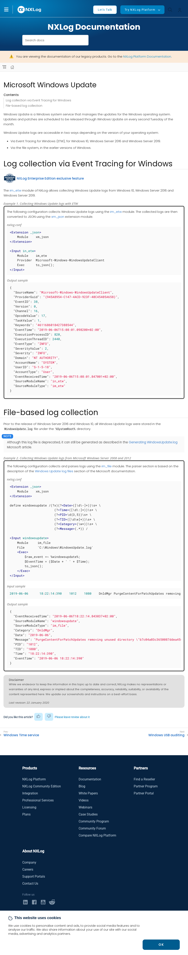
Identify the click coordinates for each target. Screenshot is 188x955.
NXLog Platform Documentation (147, 56)
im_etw (15, 190)
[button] (10, 9)
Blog (82, 786)
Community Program (94, 821)
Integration (30, 793)
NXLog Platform (34, 779)
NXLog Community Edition (41, 786)
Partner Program (146, 786)
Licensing (29, 807)
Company (29, 862)
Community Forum (92, 828)
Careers (27, 869)
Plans (26, 814)
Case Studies (88, 814)
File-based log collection (24, 106)
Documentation (90, 779)
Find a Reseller (144, 779)
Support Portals (33, 876)
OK (161, 944)
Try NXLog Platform (140, 9)
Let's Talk (105, 9)
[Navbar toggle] (4, 67)
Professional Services (38, 800)
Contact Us (30, 883)
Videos (84, 800)
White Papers (88, 793)
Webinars (85, 807)
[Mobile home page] (12, 67)
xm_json (57, 216)
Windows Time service (21, 735)
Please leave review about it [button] (72, 717)
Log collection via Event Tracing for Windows (38, 100)
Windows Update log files (54, 471)
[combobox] (55, 40)
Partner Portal (144, 793)
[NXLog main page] (29, 9)
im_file (107, 466)
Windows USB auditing (166, 735)
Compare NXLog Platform (97, 835)
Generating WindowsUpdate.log (153, 442)
